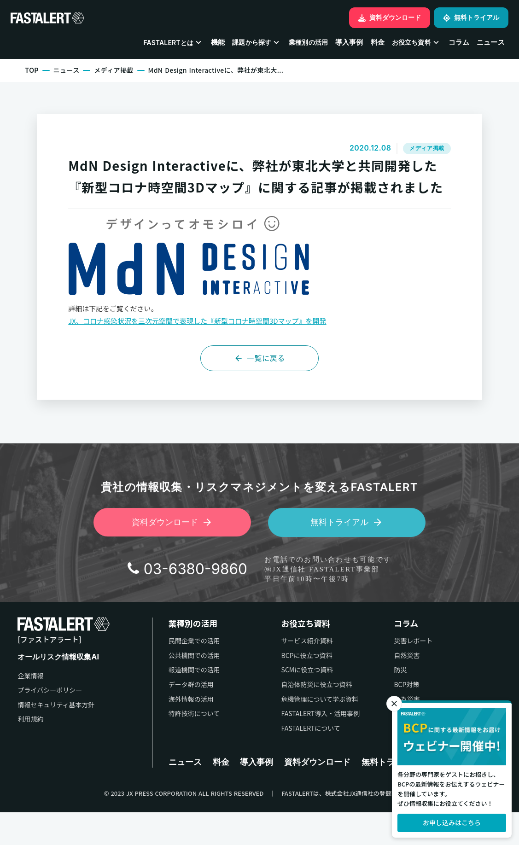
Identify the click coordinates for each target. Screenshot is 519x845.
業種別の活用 (307, 43)
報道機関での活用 (172, 701)
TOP (33, 72)
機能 (217, 43)
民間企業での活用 (172, 672)
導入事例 (349, 43)
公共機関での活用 (172, 686)
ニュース (490, 43)
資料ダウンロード (321, 793)
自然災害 (399, 686)
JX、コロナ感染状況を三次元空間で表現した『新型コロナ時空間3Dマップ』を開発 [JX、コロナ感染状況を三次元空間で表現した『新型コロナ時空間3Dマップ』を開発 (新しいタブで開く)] (201, 349)
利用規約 (31, 751)
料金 (377, 43)
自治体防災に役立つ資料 (301, 715)
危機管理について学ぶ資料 (305, 730)
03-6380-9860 (195, 606)
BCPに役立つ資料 (291, 686)
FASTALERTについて (295, 759)
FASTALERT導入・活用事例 (305, 745)
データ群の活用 (169, 715)
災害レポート (405, 672)
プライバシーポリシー (50, 722)
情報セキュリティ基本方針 (56, 737)
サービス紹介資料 (292, 672)
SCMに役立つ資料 (292, 701)
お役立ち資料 (291, 654)
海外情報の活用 (169, 730)
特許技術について (172, 745)
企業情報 (31, 707)
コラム (458, 43)
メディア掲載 (115, 72)
